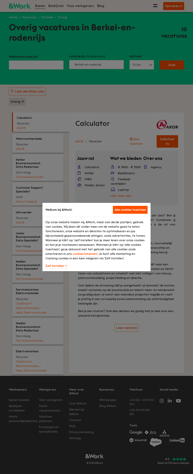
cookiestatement (85, 253)
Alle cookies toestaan (130, 209)
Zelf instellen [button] (56, 265)
